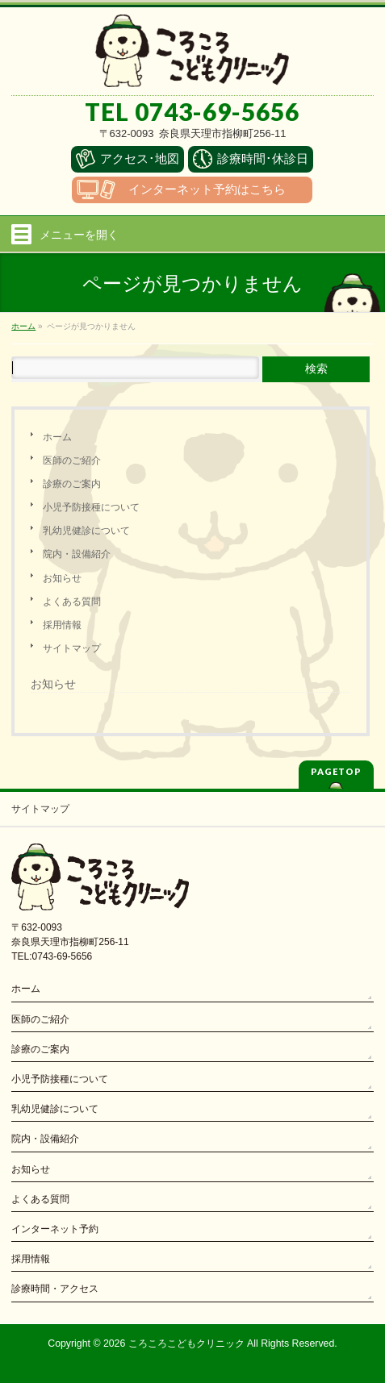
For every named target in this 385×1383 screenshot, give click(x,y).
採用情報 (62, 625)
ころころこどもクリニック (186, 1343)
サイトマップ (72, 648)
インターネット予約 (54, 1229)
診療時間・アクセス (54, 1288)
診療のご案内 (72, 483)
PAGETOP (336, 771)
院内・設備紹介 (77, 554)
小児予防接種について (91, 507)
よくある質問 (72, 601)
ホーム (57, 437)
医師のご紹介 (72, 460)
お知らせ (62, 578)
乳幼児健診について (86, 530)
